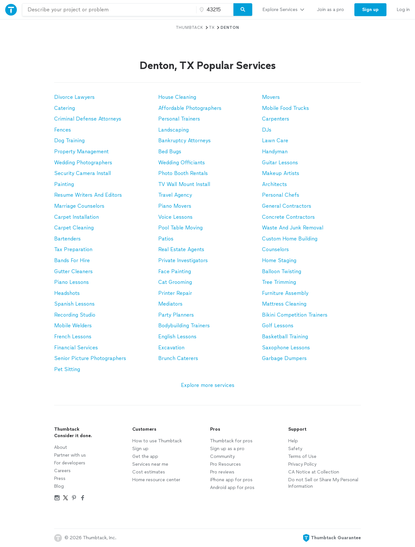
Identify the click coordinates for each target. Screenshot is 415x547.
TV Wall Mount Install (184, 184)
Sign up (140, 448)
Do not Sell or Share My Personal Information (323, 483)
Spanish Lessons (74, 304)
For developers (69, 463)
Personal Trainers (179, 119)
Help (293, 441)
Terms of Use (302, 456)
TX (212, 27)
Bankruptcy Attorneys (184, 140)
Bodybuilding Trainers (184, 325)
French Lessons (72, 336)
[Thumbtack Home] (11, 9)
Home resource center (156, 480)
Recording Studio (74, 315)
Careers (62, 470)
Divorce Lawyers (74, 97)
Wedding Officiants (181, 162)
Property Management (81, 151)
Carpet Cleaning (74, 228)
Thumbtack (189, 27)
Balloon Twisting (281, 271)
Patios (165, 239)
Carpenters (275, 119)
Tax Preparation (73, 249)
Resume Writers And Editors (88, 195)
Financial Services (76, 347)
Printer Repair (175, 293)
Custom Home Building (289, 239)
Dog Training (69, 140)
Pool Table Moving (180, 228)
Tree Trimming (279, 282)
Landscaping (173, 130)
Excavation (171, 347)
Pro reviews (222, 472)
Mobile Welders (73, 325)
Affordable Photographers (189, 108)
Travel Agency (175, 195)
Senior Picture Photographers (90, 358)
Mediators (170, 304)
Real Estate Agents (181, 249)
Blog (59, 486)
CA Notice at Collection (313, 472)
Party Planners (176, 315)
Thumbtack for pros (231, 441)
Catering (64, 108)
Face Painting (174, 271)
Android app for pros (232, 487)
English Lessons (177, 336)
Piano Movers (174, 206)
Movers (271, 97)
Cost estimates (148, 472)
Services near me (150, 464)
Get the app (145, 456)
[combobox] (109, 10)
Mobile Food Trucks (285, 108)
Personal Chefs (280, 195)
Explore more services (207, 385)
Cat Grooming (175, 282)
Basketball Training (285, 336)
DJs (266, 130)
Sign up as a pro (227, 448)
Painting (64, 184)
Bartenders (67, 239)
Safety (295, 448)
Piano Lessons (71, 282)
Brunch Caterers (178, 358)
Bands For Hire (72, 260)
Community (222, 456)
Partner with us (70, 455)
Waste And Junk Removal (292, 228)
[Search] (242, 9)
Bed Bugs (169, 151)
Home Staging (279, 260)
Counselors (275, 249)
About (60, 447)
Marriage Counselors (79, 206)
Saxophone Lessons (286, 347)
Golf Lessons (277, 325)
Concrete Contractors (288, 217)
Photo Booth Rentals (183, 173)
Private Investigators (183, 260)
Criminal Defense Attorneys (87, 119)
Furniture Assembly (285, 293)
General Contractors (286, 206)
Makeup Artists (280, 173)
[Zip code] (214, 10)
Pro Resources (225, 464)
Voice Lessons (175, 217)
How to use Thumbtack (157, 441)
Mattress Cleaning (284, 304)
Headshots (67, 293)
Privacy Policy (302, 464)
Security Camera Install (82, 173)
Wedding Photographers (83, 162)
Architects (274, 184)
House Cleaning (177, 97)
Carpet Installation (76, 217)
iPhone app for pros (231, 480)
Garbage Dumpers (284, 358)
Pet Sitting (67, 369)
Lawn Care (275, 140)
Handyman (275, 151)
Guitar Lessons (280, 162)
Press (59, 478)
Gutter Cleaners (73, 271)
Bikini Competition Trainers (294, 315)
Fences (62, 130)
